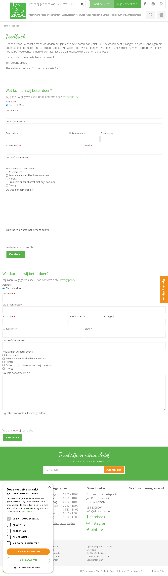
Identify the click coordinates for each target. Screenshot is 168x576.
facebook (96, 517)
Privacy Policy (159, 571)
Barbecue (49, 549)
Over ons (91, 549)
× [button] (49, 487)
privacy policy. (71, 97)
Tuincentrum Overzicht (139, 571)
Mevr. (20, 105)
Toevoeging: (107, 133)
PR (161, 4)
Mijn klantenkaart (94, 559)
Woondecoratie (52, 553)
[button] (28, 567)
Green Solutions (118, 571)
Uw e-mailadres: (15, 121)
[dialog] (28, 528)
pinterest (97, 529)
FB (145, 4)
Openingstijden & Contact (99, 546)
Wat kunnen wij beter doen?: (21, 168)
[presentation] (31, 238)
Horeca (11, 178)
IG (153, 4)
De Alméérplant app (96, 553)
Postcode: (12, 133)
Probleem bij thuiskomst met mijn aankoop (30, 181)
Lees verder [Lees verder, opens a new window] (27, 511)
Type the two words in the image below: (27, 230)
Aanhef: (11, 101)
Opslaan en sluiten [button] (28, 551)
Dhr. (9, 105)
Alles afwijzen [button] (28, 560)
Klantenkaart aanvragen (98, 556)
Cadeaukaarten (52, 556)
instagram (98, 523)
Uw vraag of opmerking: (19, 190)
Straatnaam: (13, 145)
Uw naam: (12, 110)
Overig (11, 185)
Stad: (88, 145)
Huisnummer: (77, 133)
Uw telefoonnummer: (17, 157)
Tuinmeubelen (51, 546)
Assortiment (14, 172)
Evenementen (51, 559)
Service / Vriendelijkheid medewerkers (27, 175)
